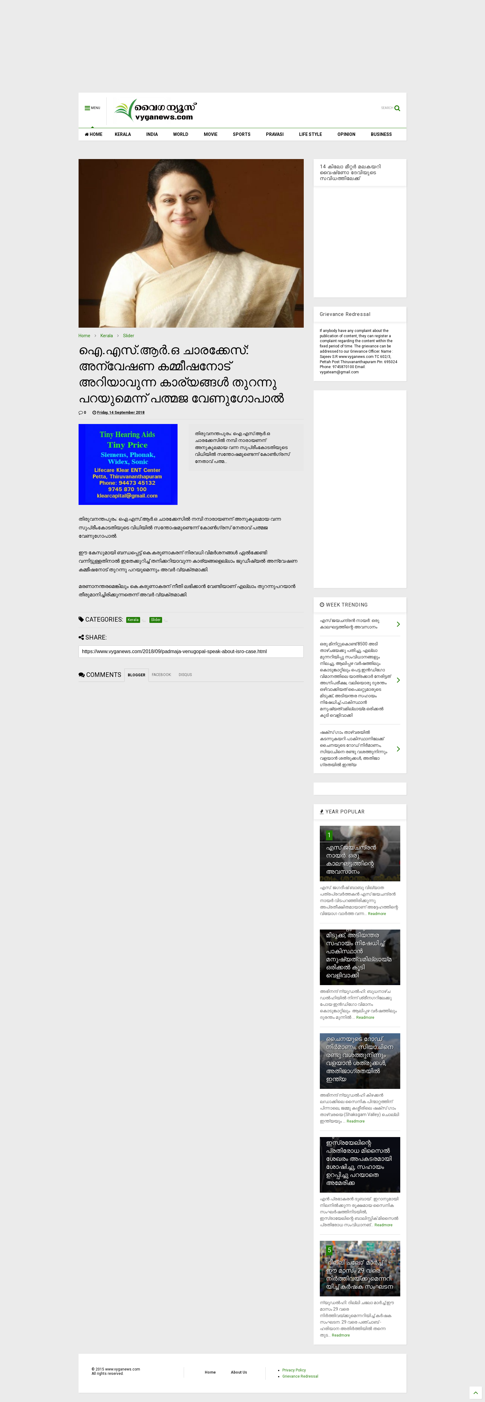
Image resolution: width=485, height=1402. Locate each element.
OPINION (346, 134)
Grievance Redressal (300, 1376)
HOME (93, 134)
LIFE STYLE (310, 134)
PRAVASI (275, 134)
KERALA (123, 134)
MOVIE (210, 134)
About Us (239, 1372)
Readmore (377, 914)
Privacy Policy (294, 1370)
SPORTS (242, 134)
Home (84, 335)
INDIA (152, 134)
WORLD (180, 134)
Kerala (107, 335)
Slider (128, 335)
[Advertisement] (242, 49)
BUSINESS (381, 134)
